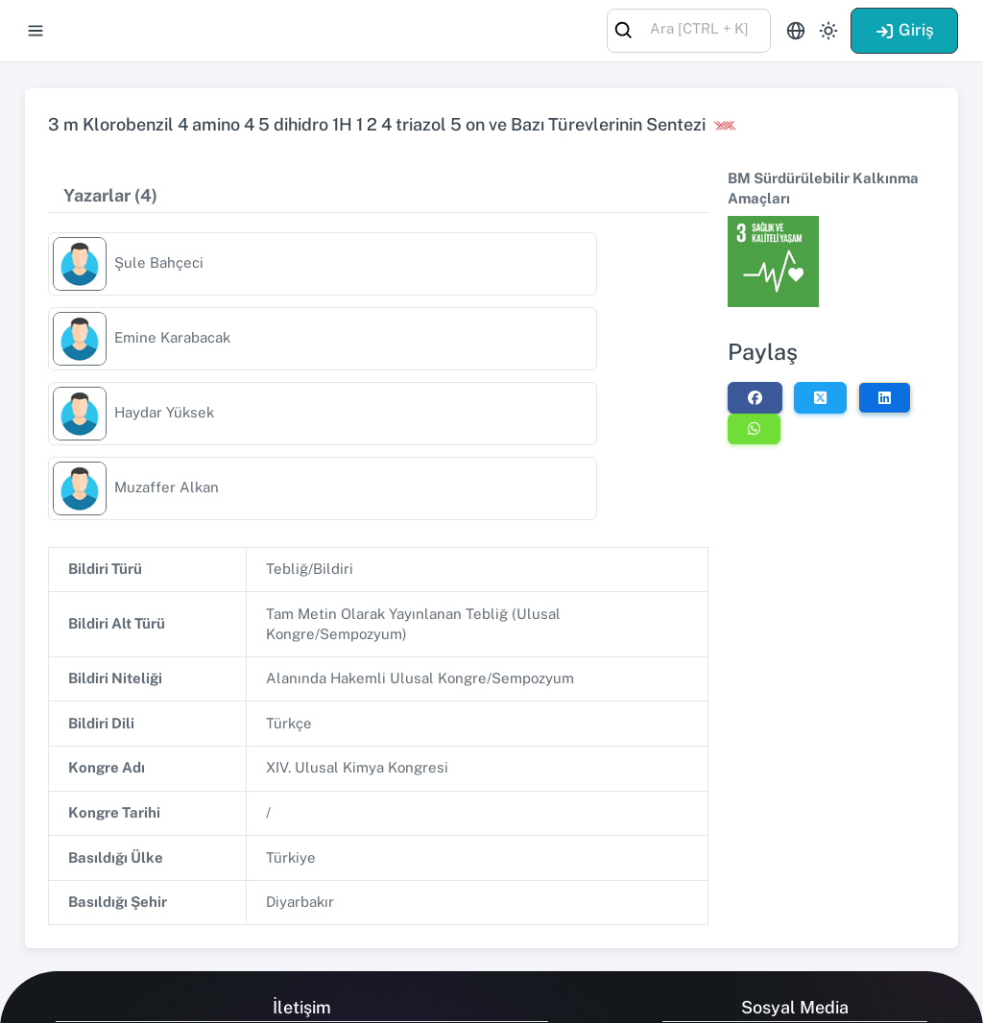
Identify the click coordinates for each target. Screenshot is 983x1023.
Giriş (904, 29)
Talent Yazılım (152, 996)
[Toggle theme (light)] (828, 31)
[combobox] (689, 29)
